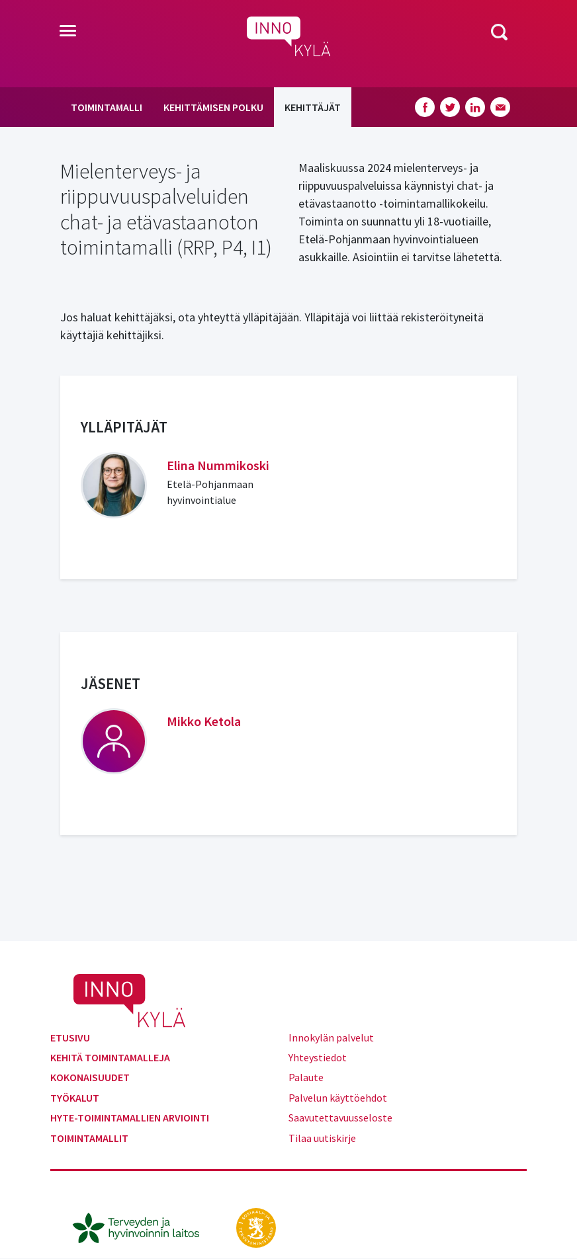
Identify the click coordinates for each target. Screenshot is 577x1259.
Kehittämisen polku (213, 107)
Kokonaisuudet (90, 1077)
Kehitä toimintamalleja (110, 1057)
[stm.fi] (256, 1226)
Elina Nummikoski (218, 465)
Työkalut (74, 1097)
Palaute (306, 1077)
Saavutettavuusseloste (340, 1117)
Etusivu (70, 1037)
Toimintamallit (89, 1138)
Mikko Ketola (204, 721)
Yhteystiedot (317, 1057)
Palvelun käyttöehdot (337, 1097)
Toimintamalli (106, 107)
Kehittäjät (313, 107)
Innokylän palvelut (331, 1037)
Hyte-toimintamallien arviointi (129, 1117)
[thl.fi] (143, 1226)
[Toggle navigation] (67, 31)
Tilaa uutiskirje (322, 1138)
